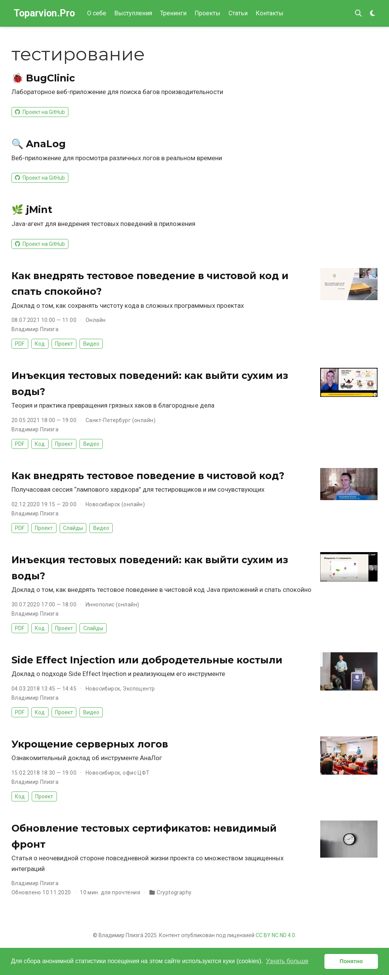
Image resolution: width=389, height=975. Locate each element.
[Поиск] (358, 13)
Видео (91, 344)
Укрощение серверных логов (89, 744)
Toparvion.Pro (44, 13)
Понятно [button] (351, 961)
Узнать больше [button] (287, 961)
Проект (64, 344)
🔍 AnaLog (38, 144)
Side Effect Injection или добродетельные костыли (146, 660)
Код (40, 344)
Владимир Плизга (34, 329)
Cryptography (174, 892)
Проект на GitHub (40, 112)
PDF (19, 344)
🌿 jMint (31, 209)
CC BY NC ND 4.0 (275, 935)
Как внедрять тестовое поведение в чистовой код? (147, 475)
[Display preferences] (372, 13)
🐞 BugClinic (43, 78)
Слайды (73, 528)
